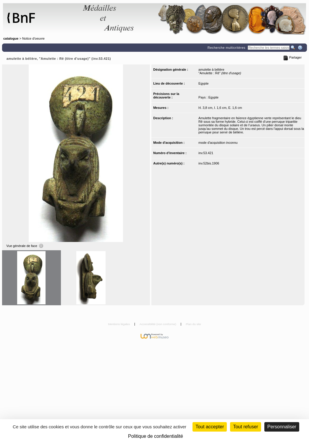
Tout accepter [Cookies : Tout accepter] (209, 426)
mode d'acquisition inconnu (217, 142)
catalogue (10, 38)
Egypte (203, 83)
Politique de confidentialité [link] (155, 436)
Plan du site (193, 324)
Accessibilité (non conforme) (158, 324)
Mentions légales (119, 324)
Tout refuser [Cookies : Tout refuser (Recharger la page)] (245, 426)
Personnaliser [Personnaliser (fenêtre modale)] (281, 426)
